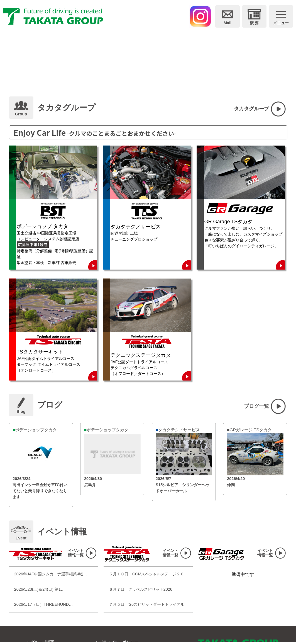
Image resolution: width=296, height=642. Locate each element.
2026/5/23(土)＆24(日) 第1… (39, 589)
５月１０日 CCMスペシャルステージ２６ (146, 574)
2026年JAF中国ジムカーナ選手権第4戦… (50, 574)
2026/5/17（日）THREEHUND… (43, 604)
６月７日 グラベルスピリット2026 (140, 589)
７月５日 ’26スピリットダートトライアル (146, 604)
